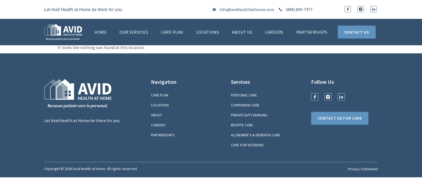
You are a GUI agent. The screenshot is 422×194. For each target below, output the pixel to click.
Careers (274, 32)
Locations (207, 32)
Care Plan (172, 32)
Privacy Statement (363, 169)
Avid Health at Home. (89, 168)
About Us (242, 32)
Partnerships (312, 32)
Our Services (133, 32)
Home (100, 32)
